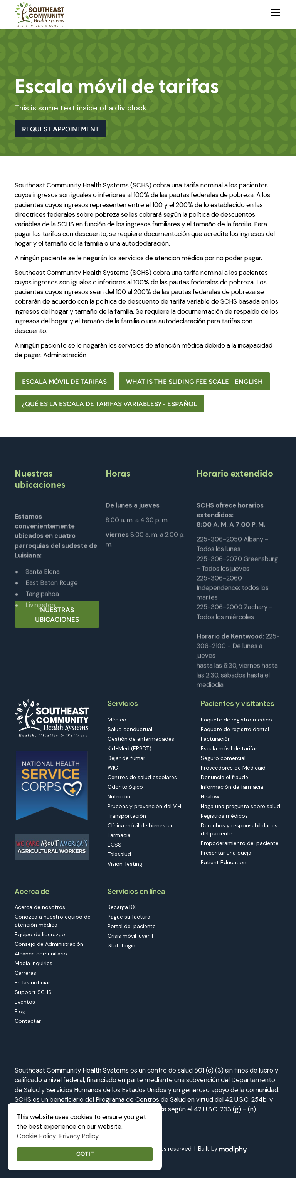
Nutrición (119, 796)
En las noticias (33, 982)
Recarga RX (122, 907)
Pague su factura (129, 916)
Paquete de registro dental (235, 729)
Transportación (127, 815)
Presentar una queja (226, 852)
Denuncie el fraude (224, 777)
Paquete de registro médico (236, 719)
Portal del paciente (132, 926)
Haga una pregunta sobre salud (240, 806)
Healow (210, 796)
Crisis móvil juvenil (130, 935)
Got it (85, 1154)
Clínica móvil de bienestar (140, 825)
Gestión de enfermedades (141, 738)
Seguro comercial (223, 758)
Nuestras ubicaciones (57, 614)
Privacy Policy (79, 1136)
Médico (117, 719)
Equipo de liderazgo (40, 934)
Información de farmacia (232, 786)
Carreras (25, 972)
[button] (273, 11)
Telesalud (119, 854)
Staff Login (121, 945)
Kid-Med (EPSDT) (129, 748)
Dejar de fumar (126, 758)
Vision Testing (125, 863)
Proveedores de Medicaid (233, 767)
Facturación (216, 738)
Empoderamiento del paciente (240, 843)
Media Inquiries (33, 963)
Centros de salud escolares (142, 777)
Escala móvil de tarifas (64, 381)
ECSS (114, 844)
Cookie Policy (36, 1136)
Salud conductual (130, 729)
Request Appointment (60, 129)
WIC (113, 767)
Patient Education (223, 862)
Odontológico (125, 786)
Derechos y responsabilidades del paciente (239, 829)
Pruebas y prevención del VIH (144, 806)
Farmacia (119, 835)
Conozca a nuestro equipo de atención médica (53, 920)
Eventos (25, 1001)
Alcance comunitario (41, 953)
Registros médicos (224, 815)
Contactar (28, 1020)
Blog (20, 1011)
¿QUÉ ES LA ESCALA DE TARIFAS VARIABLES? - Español (109, 404)
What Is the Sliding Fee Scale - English (194, 381)
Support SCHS (33, 992)
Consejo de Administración (49, 943)
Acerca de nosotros (40, 907)
